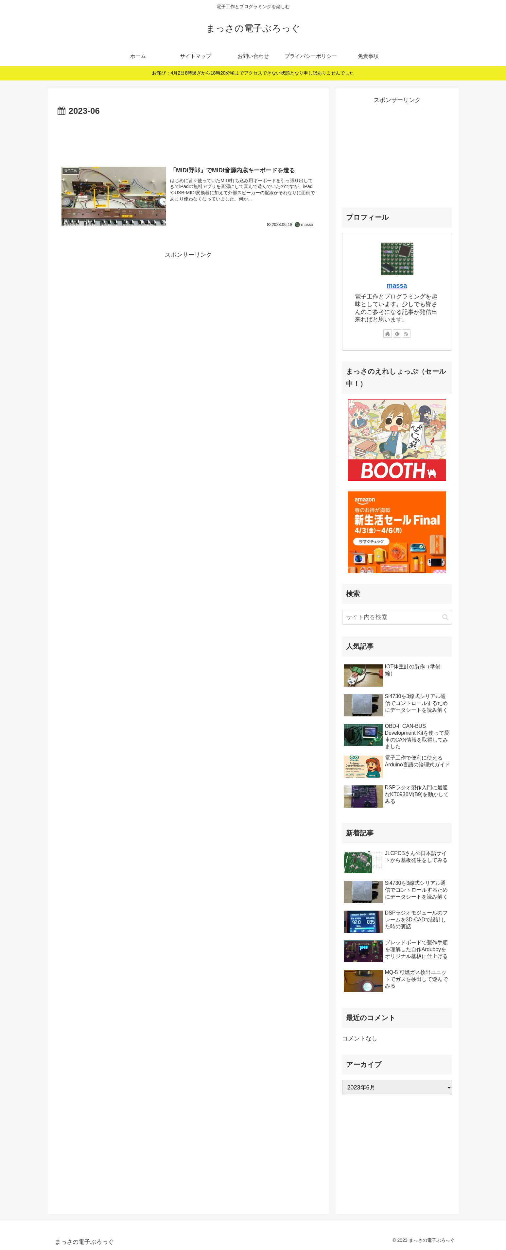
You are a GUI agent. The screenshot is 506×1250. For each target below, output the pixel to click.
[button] (445, 617)
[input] (397, 617)
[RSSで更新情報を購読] (406, 333)
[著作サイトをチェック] (387, 333)
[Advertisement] (188, 136)
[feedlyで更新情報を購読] (397, 333)
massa (397, 285)
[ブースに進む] (397, 439)
